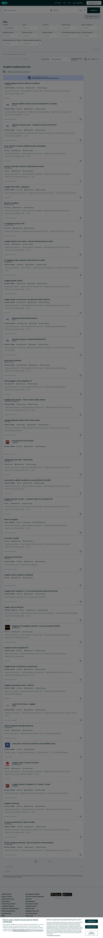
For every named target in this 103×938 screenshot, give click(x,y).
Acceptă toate (91, 921)
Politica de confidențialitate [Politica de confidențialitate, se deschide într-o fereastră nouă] (35, 930)
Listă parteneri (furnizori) (53, 935)
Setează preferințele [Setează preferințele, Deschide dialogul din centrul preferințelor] (91, 933)
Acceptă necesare (91, 926)
